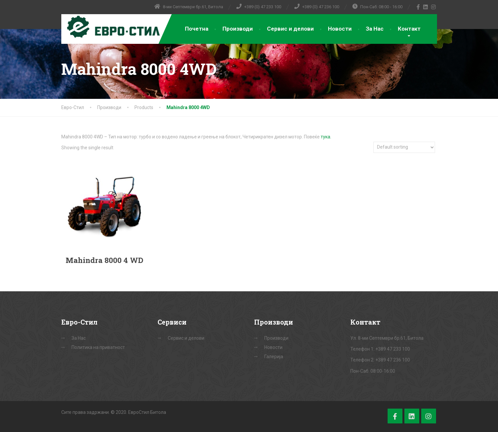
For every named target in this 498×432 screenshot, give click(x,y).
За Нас (375, 28)
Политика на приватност (98, 347)
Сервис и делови (290, 28)
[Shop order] (404, 147)
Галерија (273, 356)
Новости (340, 28)
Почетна (196, 28)
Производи (237, 28)
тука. (326, 136)
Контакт (409, 28)
